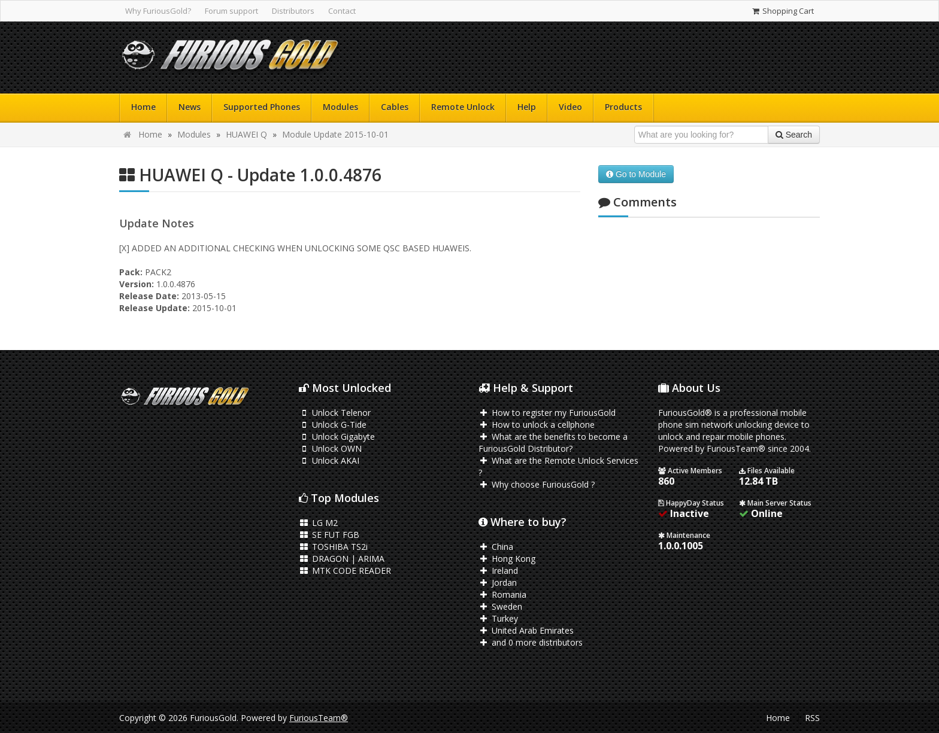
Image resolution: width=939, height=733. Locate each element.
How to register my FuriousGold (547, 412)
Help (526, 106)
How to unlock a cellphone (536, 424)
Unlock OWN (330, 448)
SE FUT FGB (329, 534)
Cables (394, 106)
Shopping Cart (782, 10)
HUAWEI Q (246, 134)
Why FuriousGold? (158, 10)
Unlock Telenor (335, 412)
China (495, 546)
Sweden (500, 606)
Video (570, 106)
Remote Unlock (463, 106)
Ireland (498, 570)
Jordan (497, 582)
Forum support (231, 10)
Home (143, 106)
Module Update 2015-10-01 (335, 134)
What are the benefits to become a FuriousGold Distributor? (553, 442)
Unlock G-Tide (332, 424)
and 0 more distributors (530, 642)
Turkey (498, 618)
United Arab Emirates (526, 630)
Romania (502, 594)
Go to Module (636, 174)
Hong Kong (506, 558)
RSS (812, 717)
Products (623, 106)
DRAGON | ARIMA (341, 558)
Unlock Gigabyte (337, 436)
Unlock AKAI (329, 460)
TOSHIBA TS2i (333, 546)
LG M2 (318, 522)
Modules (340, 106)
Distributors (293, 10)
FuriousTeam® (318, 717)
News (189, 106)
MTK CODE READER (345, 570)
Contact (342, 10)
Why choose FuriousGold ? (536, 484)
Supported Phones (261, 106)
